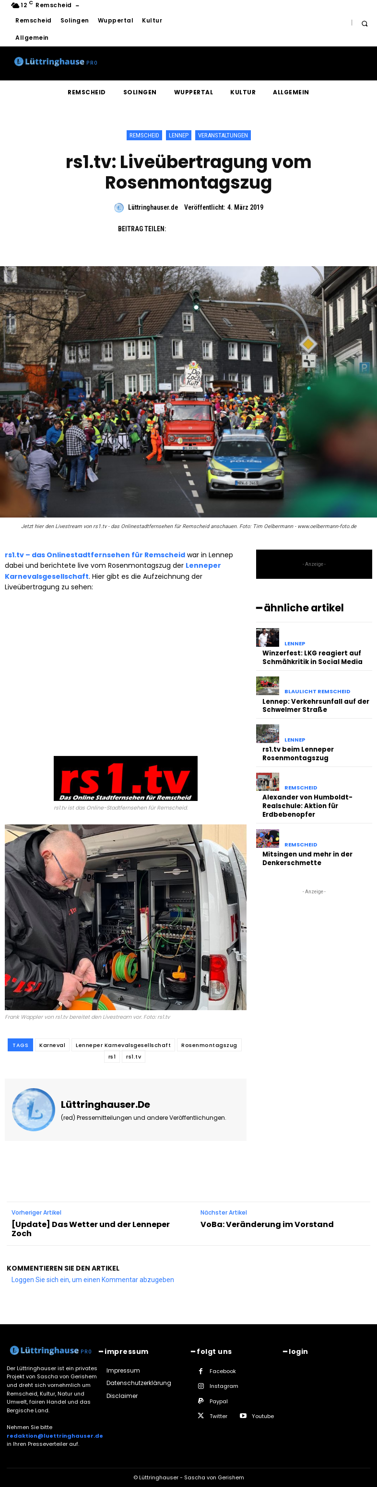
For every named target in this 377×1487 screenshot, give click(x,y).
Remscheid (144, 135)
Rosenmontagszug (209, 1045)
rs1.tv (133, 1056)
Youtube (263, 1416)
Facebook (223, 1371)
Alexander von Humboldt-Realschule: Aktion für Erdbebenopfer (307, 802)
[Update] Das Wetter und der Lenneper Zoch (91, 1229)
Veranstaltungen (223, 135)
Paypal (219, 1401)
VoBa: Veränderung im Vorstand (267, 1224)
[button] (364, 23)
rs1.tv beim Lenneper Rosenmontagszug (298, 751)
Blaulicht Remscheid (317, 690)
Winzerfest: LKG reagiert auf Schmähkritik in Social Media (312, 656)
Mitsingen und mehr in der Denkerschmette (307, 853)
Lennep (178, 135)
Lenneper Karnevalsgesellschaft (123, 1045)
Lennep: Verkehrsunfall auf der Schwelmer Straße (315, 703)
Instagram (224, 1386)
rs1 (112, 1056)
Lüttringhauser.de (153, 207)
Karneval (52, 1045)
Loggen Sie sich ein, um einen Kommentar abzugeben (93, 1280)
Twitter (218, 1416)
